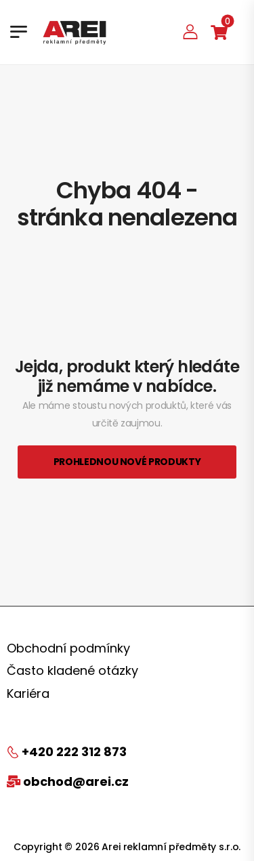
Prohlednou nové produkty (127, 461)
